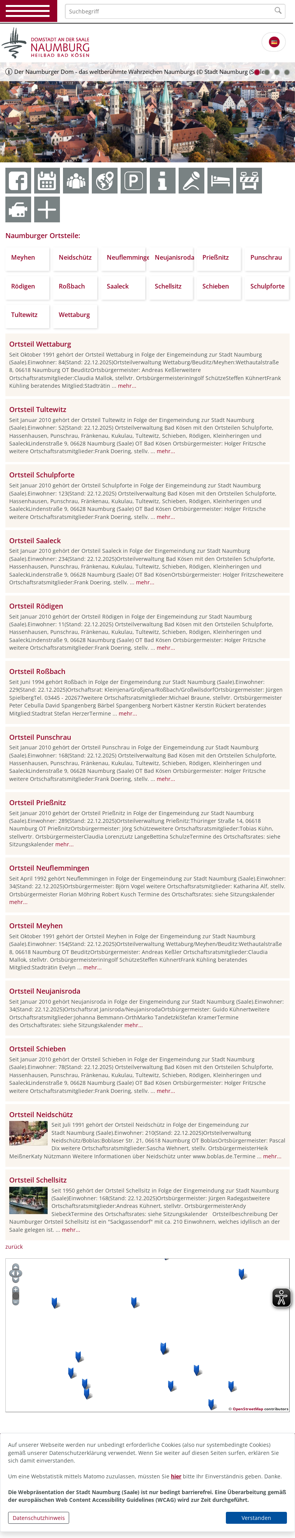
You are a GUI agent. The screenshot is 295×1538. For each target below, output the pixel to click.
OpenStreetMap (248, 1408)
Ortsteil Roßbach (37, 671)
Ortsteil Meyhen (36, 925)
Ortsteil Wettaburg (40, 344)
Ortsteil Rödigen (36, 606)
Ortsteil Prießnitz (37, 802)
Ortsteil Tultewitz (37, 409)
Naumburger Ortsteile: (42, 235)
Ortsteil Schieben (37, 1048)
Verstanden (256, 1517)
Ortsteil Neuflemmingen (49, 867)
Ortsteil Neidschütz (41, 1114)
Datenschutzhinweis (39, 1517)
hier (176, 1476)
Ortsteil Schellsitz (38, 1179)
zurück (14, 1246)
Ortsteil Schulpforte (42, 474)
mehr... (127, 385)
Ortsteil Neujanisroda (44, 991)
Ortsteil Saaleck (35, 540)
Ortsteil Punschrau (40, 737)
